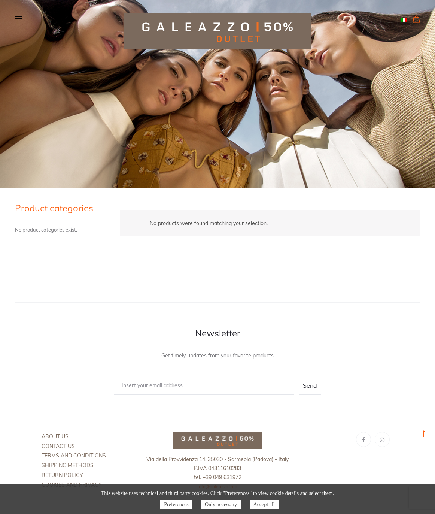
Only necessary (221, 504)
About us (55, 436)
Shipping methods (68, 465)
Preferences (176, 504)
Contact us (58, 446)
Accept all (264, 504)
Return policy (62, 475)
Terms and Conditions (74, 455)
